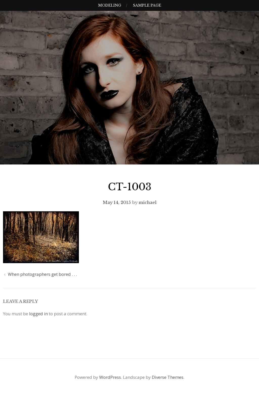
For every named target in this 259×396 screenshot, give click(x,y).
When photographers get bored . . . (42, 274)
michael (148, 202)
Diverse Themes (167, 377)
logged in (38, 314)
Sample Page (147, 5)
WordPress (110, 377)
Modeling (109, 5)
